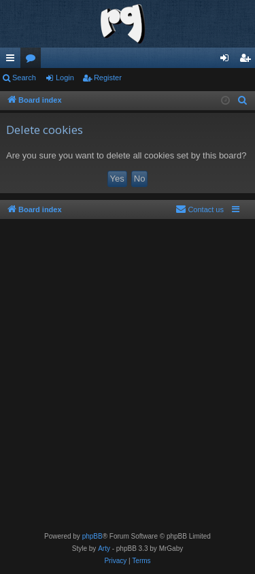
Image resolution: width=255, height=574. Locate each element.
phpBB (92, 536)
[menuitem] (243, 100)
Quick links (12, 60)
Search (24, 77)
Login (65, 77)
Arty (104, 548)
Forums (33, 60)
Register (108, 77)
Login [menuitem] (227, 60)
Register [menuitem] (248, 60)
